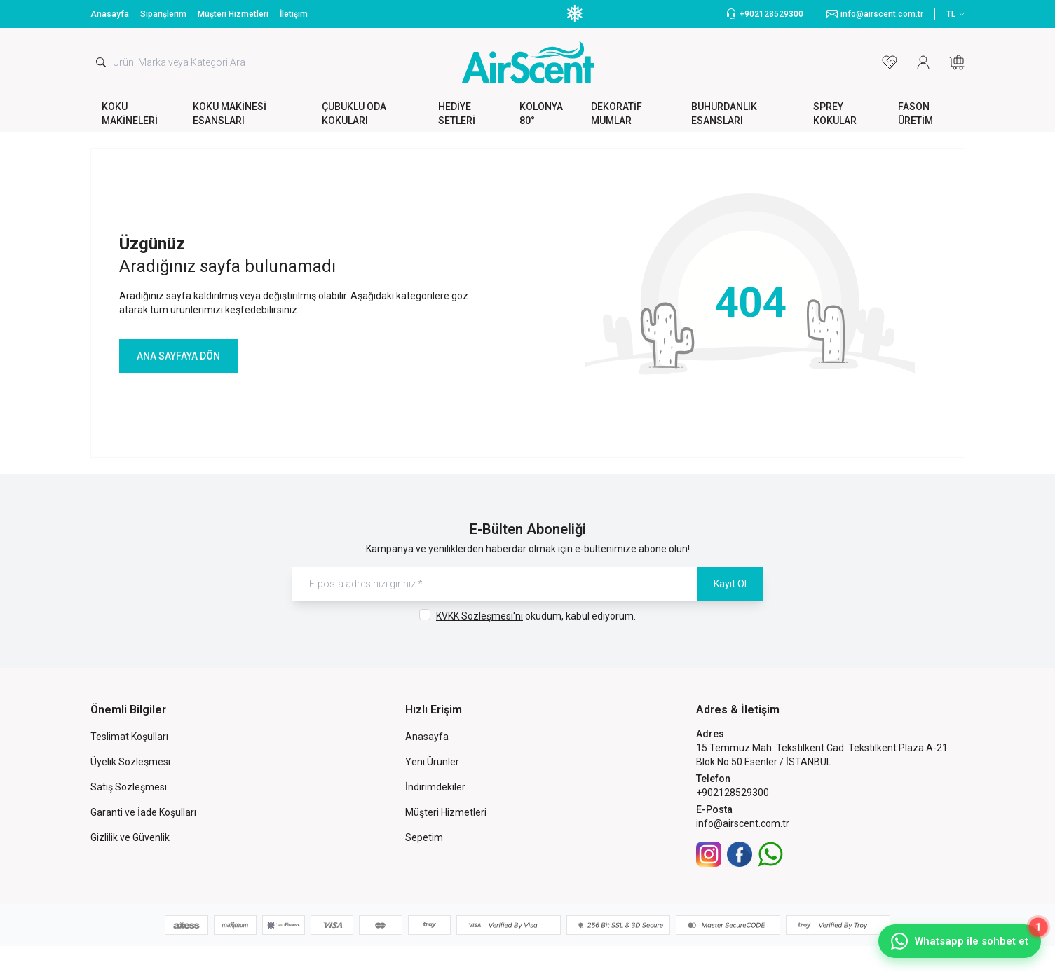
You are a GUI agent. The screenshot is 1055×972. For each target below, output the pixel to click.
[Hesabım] (923, 62)
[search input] (236, 62)
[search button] (100, 62)
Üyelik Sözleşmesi (130, 761)
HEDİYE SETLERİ (456, 113)
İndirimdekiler (435, 787)
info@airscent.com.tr (742, 823)
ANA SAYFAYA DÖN (178, 356)
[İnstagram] (708, 854)
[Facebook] (739, 854)
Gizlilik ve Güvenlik (130, 837)
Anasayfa (109, 14)
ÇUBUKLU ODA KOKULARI (354, 113)
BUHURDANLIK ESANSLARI (724, 113)
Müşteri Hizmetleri (233, 14)
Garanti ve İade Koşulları (143, 812)
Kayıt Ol (730, 583)
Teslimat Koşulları (129, 736)
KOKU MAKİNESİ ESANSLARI (229, 113)
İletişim (294, 14)
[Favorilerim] (889, 62)
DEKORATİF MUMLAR (616, 113)
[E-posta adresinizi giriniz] (527, 584)
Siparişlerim (163, 14)
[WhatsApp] (770, 854)
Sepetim (424, 837)
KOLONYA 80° (541, 113)
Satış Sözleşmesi (128, 787)
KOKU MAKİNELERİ (130, 113)
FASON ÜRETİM (915, 113)
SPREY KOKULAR (835, 113)
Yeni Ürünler (432, 761)
